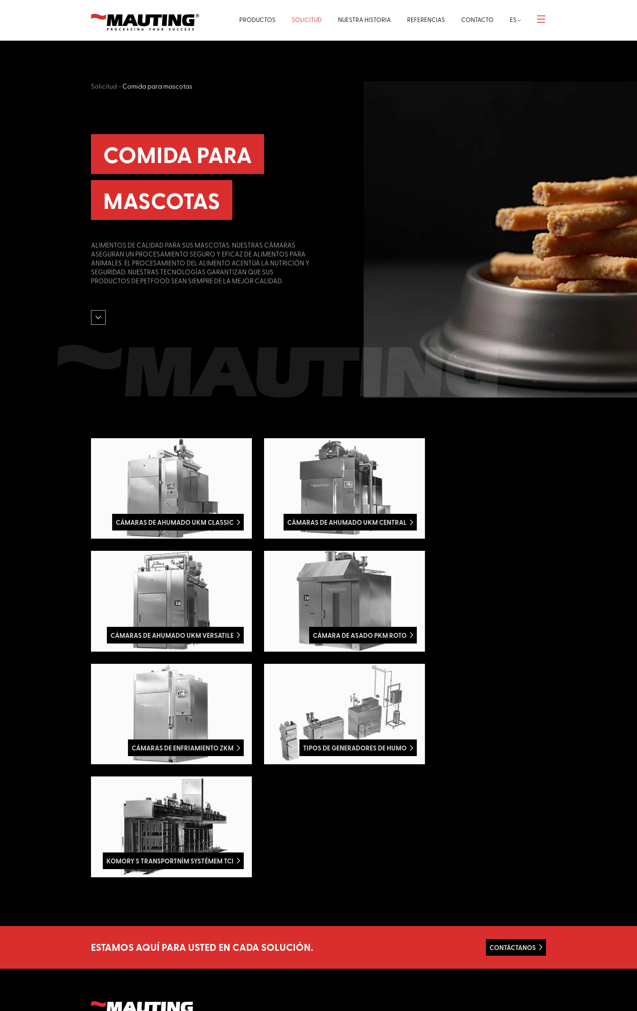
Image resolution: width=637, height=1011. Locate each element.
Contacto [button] (475, 19)
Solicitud (104, 85)
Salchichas (221, 911)
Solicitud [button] (301, 19)
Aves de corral (225, 920)
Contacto (336, 955)
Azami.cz (134, 932)
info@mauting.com (464, 938)
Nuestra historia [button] (360, 19)
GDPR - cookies (344, 964)
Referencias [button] (423, 19)
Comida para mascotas (157, 85)
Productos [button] (251, 19)
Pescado (219, 929)
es (514, 19)
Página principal (344, 902)
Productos (337, 911)
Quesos (217, 938)
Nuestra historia (344, 929)
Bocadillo (219, 955)
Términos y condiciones (353, 947)
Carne (215, 902)
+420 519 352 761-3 (463, 929)
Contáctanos (513, 802)
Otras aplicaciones (231, 973)
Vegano (217, 947)
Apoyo (333, 938)
